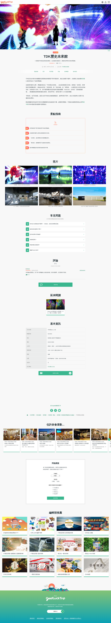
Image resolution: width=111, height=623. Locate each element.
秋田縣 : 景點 (51, 415)
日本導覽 (32, 415)
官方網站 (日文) (51, 366)
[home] (7, 2)
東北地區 (38, 415)
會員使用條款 (49, 618)
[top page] (27, 415)
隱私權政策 (58, 618)
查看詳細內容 (82, 270)
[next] (109, 439)
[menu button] (108, 2)
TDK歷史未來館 (65, 66)
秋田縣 (83, 78)
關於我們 (32, 618)
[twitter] (55, 410)
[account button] (105, 2)
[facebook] (51, 410)
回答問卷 (55, 498)
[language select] (102, 2)
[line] (59, 410)
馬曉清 (28, 269)
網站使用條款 (40, 618)
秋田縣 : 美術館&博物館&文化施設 (65, 415)
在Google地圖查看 (55, 405)
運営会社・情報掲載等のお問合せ (72, 618)
